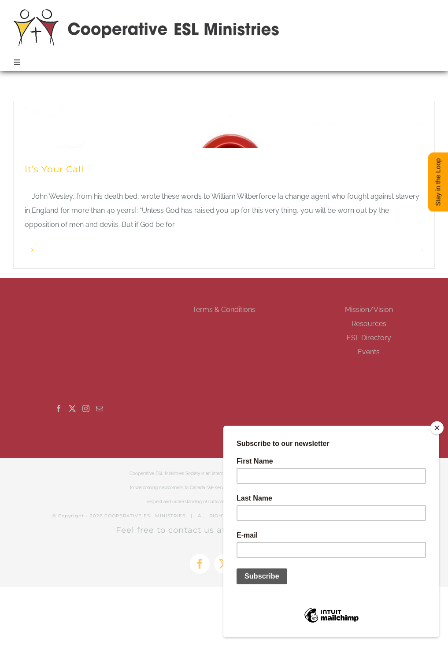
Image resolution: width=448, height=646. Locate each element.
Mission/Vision (369, 309)
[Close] (437, 427)
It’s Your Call (54, 169)
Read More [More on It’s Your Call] (27, 249)
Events (369, 352)
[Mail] (99, 408)
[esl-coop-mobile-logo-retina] (146, 12)
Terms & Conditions (224, 309)
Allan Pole (27, 179)
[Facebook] (58, 408)
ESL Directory (369, 338)
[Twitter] (72, 408)
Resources (369, 323)
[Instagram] (85, 408)
